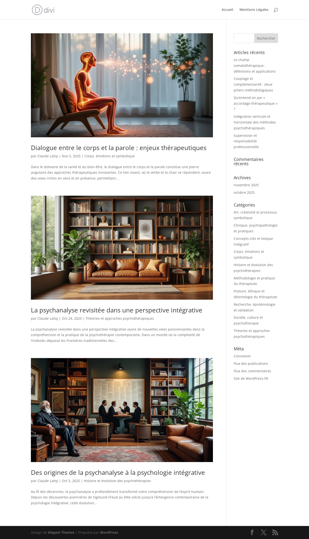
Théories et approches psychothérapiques (120, 318)
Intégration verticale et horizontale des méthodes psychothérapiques (255, 122)
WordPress (109, 532)
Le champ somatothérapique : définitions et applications (255, 65)
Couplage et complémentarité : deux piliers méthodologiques (253, 84)
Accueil (227, 10)
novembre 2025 (246, 185)
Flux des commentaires (252, 371)
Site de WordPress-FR (251, 378)
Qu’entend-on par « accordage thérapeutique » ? (255, 103)
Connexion (242, 356)
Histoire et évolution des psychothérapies (117, 480)
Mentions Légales (253, 10)
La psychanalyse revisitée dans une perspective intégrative (116, 310)
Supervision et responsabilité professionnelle (246, 141)
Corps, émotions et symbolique (109, 156)
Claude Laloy (47, 156)
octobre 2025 (244, 192)
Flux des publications (251, 363)
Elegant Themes (61, 532)
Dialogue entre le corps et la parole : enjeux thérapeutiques (118, 147)
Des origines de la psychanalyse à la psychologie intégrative (118, 472)
